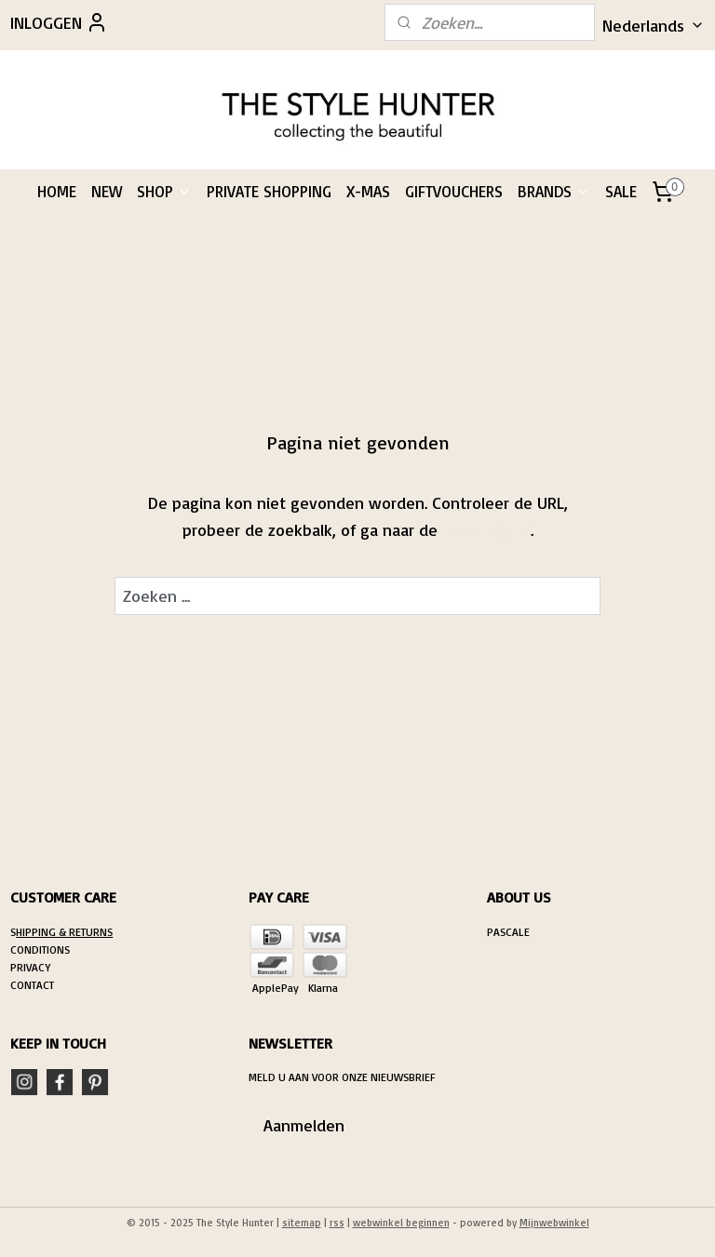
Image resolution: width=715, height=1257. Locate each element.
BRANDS (554, 191)
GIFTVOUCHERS (454, 191)
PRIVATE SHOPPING (269, 191)
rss (337, 1222)
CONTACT (32, 985)
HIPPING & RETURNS (64, 932)
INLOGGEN (59, 22)
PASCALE (508, 932)
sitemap (301, 1222)
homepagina (486, 528)
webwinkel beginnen (401, 1222)
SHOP (164, 191)
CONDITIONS (40, 949)
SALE (621, 191)
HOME (56, 191)
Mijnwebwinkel (554, 1222)
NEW (106, 191)
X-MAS (368, 191)
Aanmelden (303, 1125)
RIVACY (33, 967)
